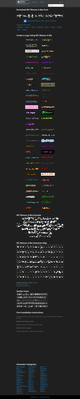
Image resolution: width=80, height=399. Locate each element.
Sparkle (19, 389)
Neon (30, 381)
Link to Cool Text (44, 397)
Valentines (32, 391)
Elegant (31, 372)
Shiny (30, 388)
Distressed (20, 372)
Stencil (31, 389)
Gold (31, 375)
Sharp (19, 388)
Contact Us (33, 397)
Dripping (40, 27)
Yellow (19, 393)
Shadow (44, 386)
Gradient (43, 375)
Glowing (20, 375)
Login (60, 2)
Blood (46, 27)
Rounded (44, 384)
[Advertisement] (8, 34)
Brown (31, 368)
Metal (19, 381)
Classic (43, 370)
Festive (59, 27)
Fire (42, 372)
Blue (19, 368)
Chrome (32, 370)
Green (31, 377)
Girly (30, 374)
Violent (53, 27)
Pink (30, 382)
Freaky (27, 27)
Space (43, 388)
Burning (43, 368)
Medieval (44, 379)
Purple (43, 382)
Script (31, 386)
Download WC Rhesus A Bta (34, 21)
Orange (43, 381)
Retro (30, 384)
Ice (30, 379)
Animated (32, 367)
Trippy (19, 391)
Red (18, 384)
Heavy (43, 377)
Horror (33, 27)
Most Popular (20, 367)
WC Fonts (27, 25)
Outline (19, 382)
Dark (18, 30)
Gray (18, 377)
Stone (43, 389)
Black (43, 367)
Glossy (43, 374)
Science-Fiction (22, 386)
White (43, 391)
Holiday (24, 30)
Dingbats (20, 27)
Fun (18, 374)
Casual (19, 370)
